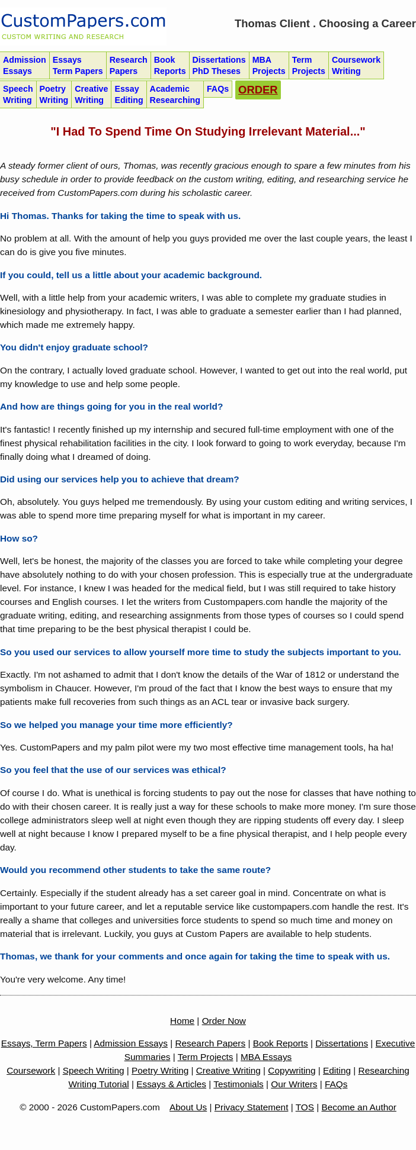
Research (129, 65)
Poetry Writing (160, 1070)
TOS (305, 1107)
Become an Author (359, 1107)
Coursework (356, 65)
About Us (188, 1107)
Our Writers (294, 1084)
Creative (91, 94)
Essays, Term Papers (44, 1043)
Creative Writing (228, 1070)
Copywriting (291, 1070)
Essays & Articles (171, 1084)
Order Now (224, 1021)
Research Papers (210, 1043)
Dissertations (219, 65)
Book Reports (280, 1043)
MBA (269, 65)
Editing (337, 1070)
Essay (128, 94)
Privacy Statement (252, 1107)
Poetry (54, 94)
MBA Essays (266, 1057)
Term (308, 65)
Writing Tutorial (99, 1084)
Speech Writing (93, 1070)
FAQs (336, 1084)
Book (170, 65)
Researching (384, 1070)
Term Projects (205, 1057)
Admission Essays (131, 1043)
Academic (175, 94)
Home (182, 1021)
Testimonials (238, 1084)
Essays (78, 65)
